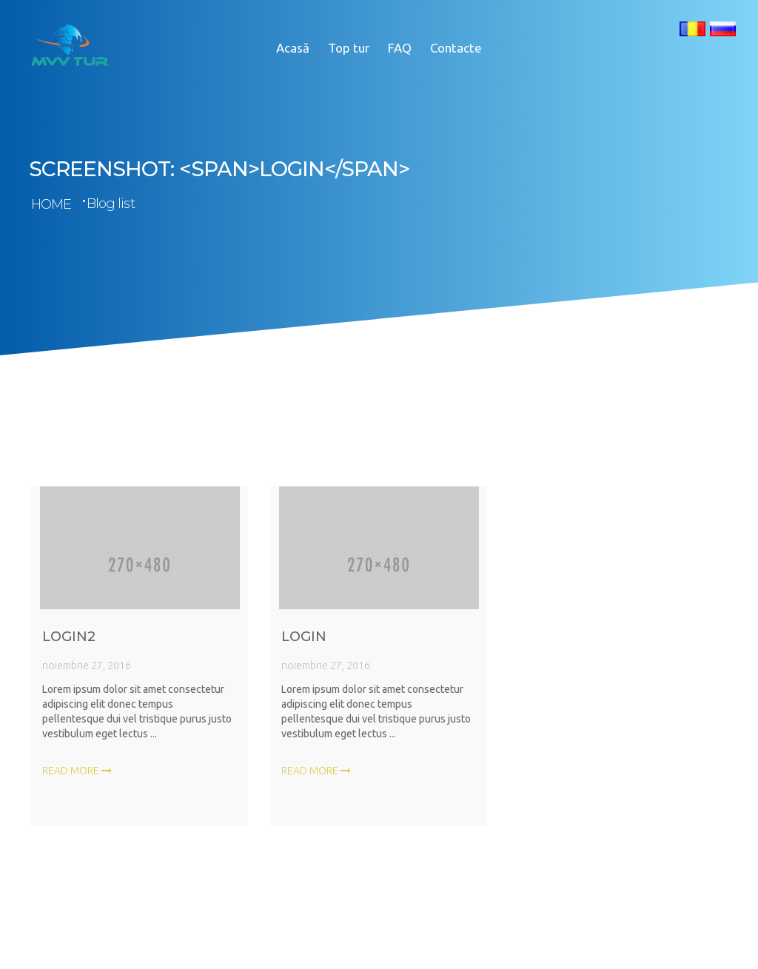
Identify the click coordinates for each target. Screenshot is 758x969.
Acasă (292, 48)
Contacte (456, 48)
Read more (77, 775)
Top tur (348, 48)
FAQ (400, 48)
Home (51, 204)
